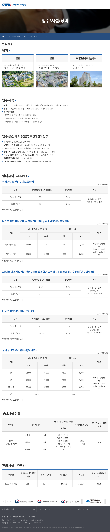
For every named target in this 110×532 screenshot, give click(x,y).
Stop (10, 501)
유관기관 (44, 509)
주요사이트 (82, 509)
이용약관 (5, 517)
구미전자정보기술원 (14, 4)
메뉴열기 (106, 4)
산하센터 (8, 509)
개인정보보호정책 (18, 517)
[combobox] (17, 36)
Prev (3, 501)
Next (7, 501)
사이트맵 (32, 517)
